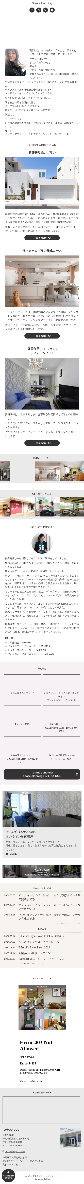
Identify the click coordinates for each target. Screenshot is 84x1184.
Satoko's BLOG (42, 888)
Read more (42, 237)
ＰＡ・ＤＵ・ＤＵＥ (42, 978)
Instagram (42, 986)
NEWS (42, 929)
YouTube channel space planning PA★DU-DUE (50, 774)
